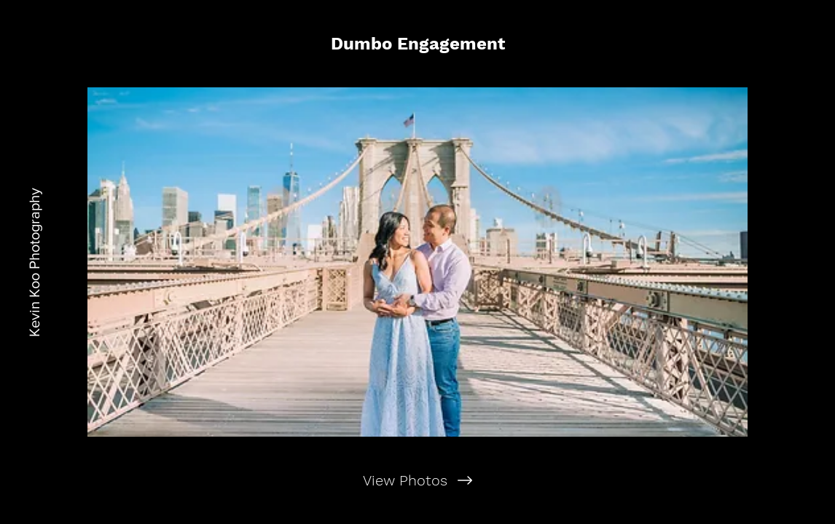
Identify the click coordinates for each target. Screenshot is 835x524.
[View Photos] (417, 480)
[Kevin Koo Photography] (34, 262)
